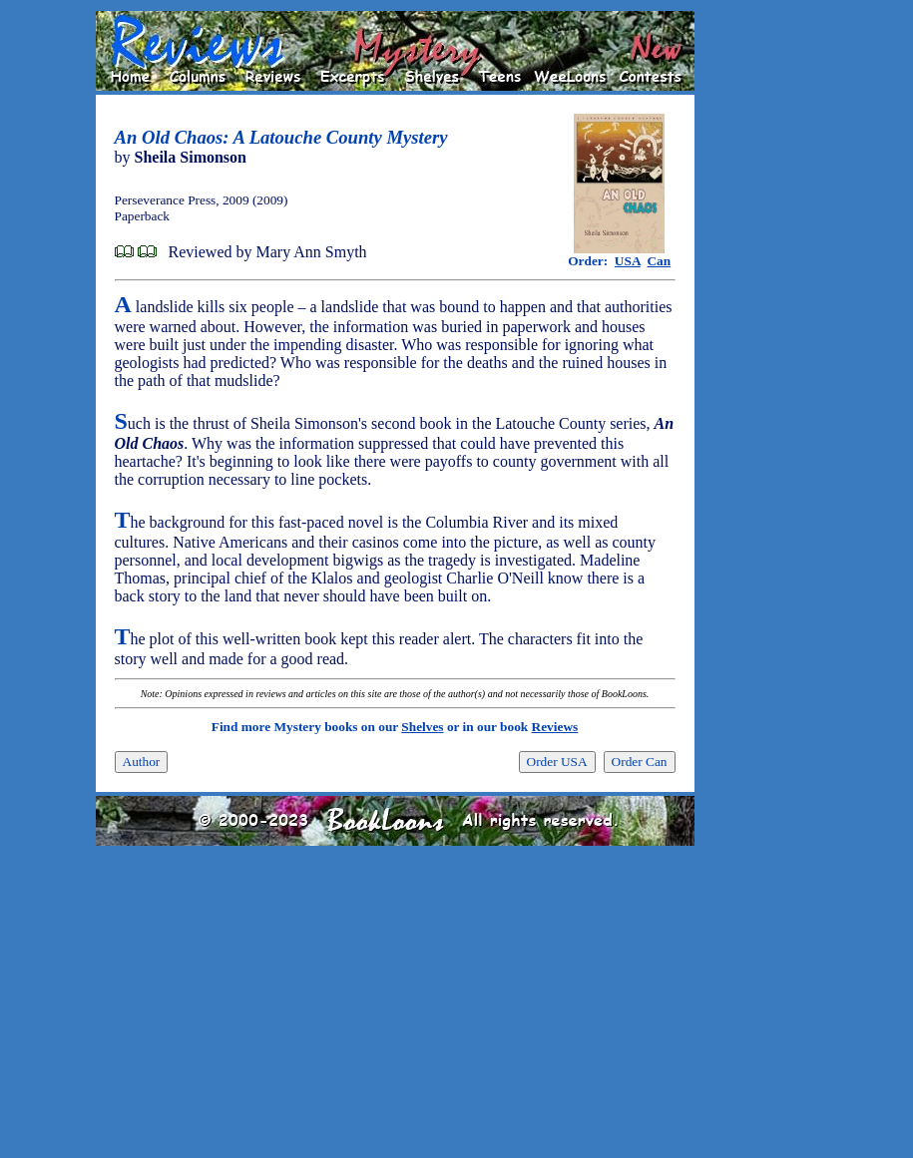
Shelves (422, 726)
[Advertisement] (758, 310)
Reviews (555, 726)
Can (659, 260)
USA (628, 260)
